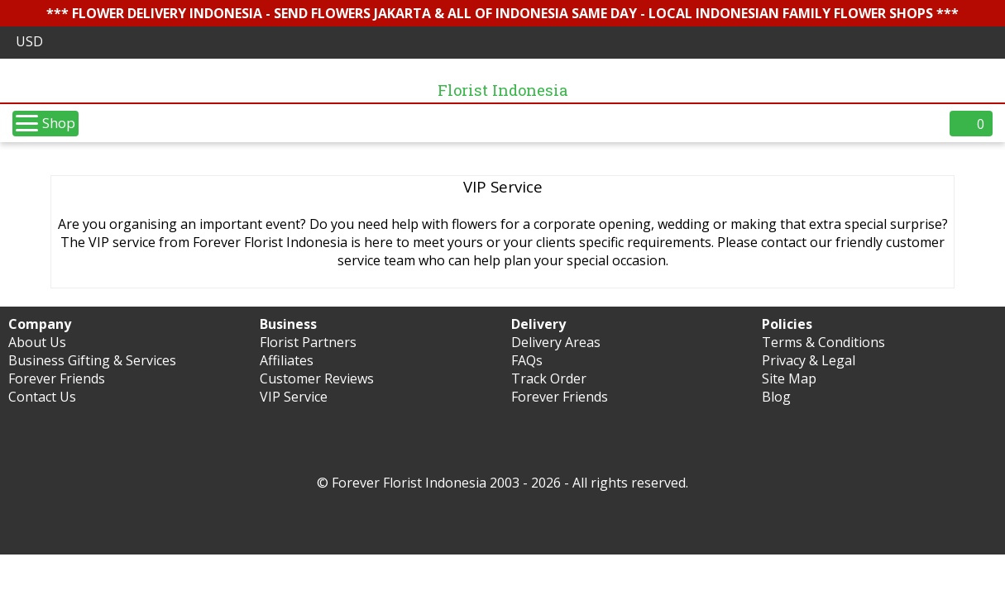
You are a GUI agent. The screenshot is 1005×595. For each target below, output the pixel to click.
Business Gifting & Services (92, 360)
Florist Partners (308, 342)
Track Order (548, 378)
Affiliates (286, 360)
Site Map (789, 378)
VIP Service (294, 397)
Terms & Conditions (823, 342)
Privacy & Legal (808, 360)
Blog (776, 397)
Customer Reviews (317, 378)
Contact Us (42, 397)
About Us (37, 342)
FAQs (527, 360)
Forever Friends (56, 378)
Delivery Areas (556, 342)
